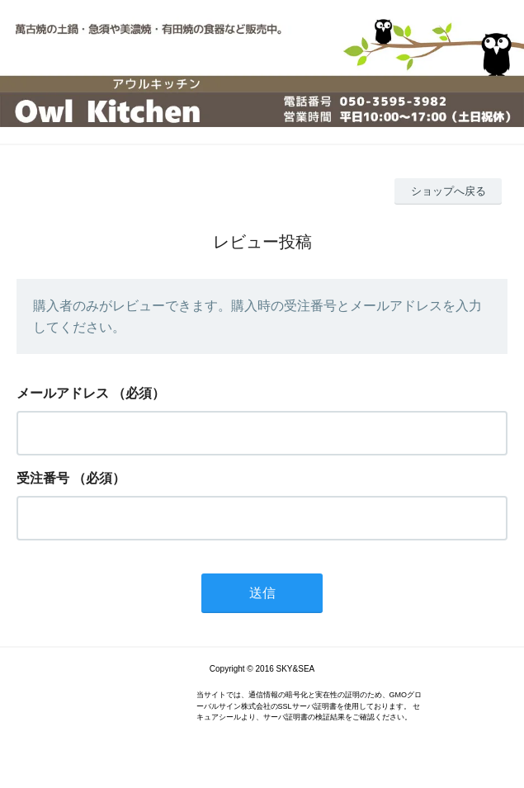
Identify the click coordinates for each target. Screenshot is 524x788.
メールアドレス (63, 393)
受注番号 (43, 478)
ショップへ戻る (448, 191)
